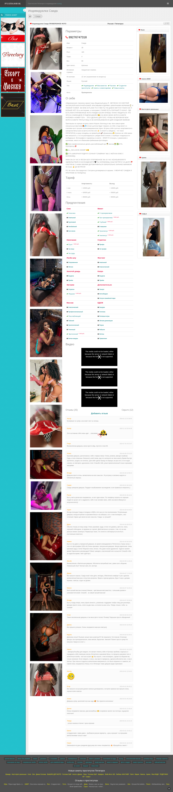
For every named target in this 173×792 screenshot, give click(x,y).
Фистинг (101, 258)
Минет (100, 209)
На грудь (72, 253)
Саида (38, 16)
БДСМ (100, 303)
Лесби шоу (71, 258)
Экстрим (70, 285)
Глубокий (106, 222)
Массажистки (102, 86)
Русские (113, 86)
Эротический (77, 334)
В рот (74, 244)
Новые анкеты (119, 88)
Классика (72, 213)
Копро (100, 271)
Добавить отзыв (99, 413)
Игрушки (75, 294)
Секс (69, 209)
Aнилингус (106, 235)
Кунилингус (107, 231)
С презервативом (106, 213)
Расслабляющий (75, 316)
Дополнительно (105, 285)
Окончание (71, 240)
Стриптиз (102, 240)
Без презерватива (109, 218)
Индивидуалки (88, 86)
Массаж (70, 303)
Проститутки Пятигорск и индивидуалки (42, 3)
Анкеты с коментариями (102, 88)
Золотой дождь (73, 271)
